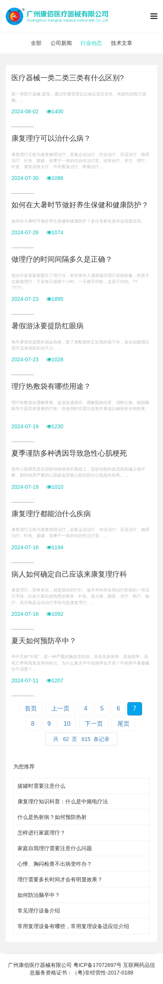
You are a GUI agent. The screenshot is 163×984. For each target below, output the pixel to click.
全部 (36, 43)
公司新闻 (61, 43)
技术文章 (121, 43)
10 (67, 723)
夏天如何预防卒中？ (43, 641)
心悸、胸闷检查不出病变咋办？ (54, 864)
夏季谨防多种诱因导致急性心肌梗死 (69, 453)
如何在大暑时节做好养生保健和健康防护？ (80, 205)
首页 (31, 708)
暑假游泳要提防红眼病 (47, 326)
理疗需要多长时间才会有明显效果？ (60, 879)
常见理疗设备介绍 (38, 911)
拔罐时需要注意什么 (41, 786)
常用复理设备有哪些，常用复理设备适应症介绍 (73, 926)
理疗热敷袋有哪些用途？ (51, 386)
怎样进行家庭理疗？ (41, 833)
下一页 (94, 723)
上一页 (60, 708)
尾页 (123, 723)
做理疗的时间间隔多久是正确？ (61, 259)
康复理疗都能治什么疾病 (51, 514)
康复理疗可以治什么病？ (51, 138)
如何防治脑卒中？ (38, 895)
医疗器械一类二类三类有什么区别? (67, 78)
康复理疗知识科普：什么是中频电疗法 (62, 801)
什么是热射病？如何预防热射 (52, 817)
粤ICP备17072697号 (97, 965)
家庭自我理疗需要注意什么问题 (54, 848)
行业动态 (91, 43)
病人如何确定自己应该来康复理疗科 (69, 574)
